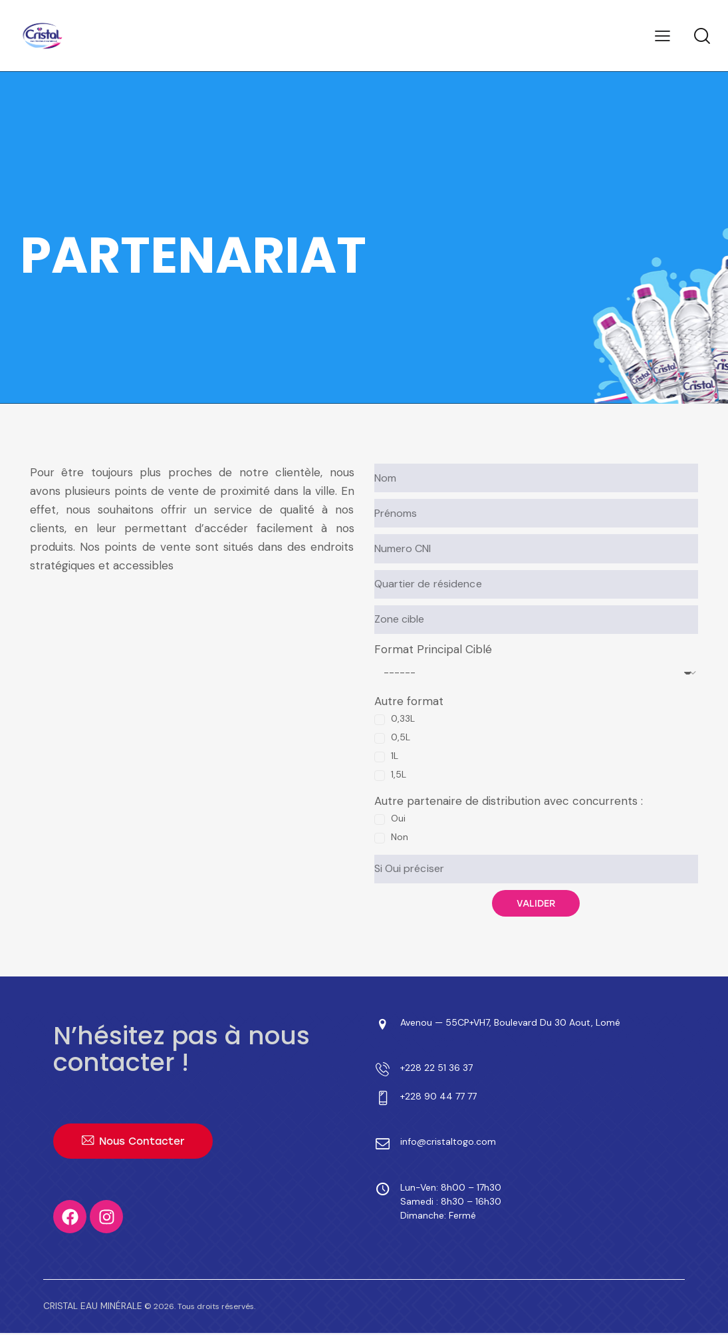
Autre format (408, 701)
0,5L (400, 737)
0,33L (403, 718)
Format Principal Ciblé (433, 649)
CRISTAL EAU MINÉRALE (87, 1308)
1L (394, 756)
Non (399, 837)
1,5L (398, 774)
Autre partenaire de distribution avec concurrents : (508, 801)
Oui (398, 818)
